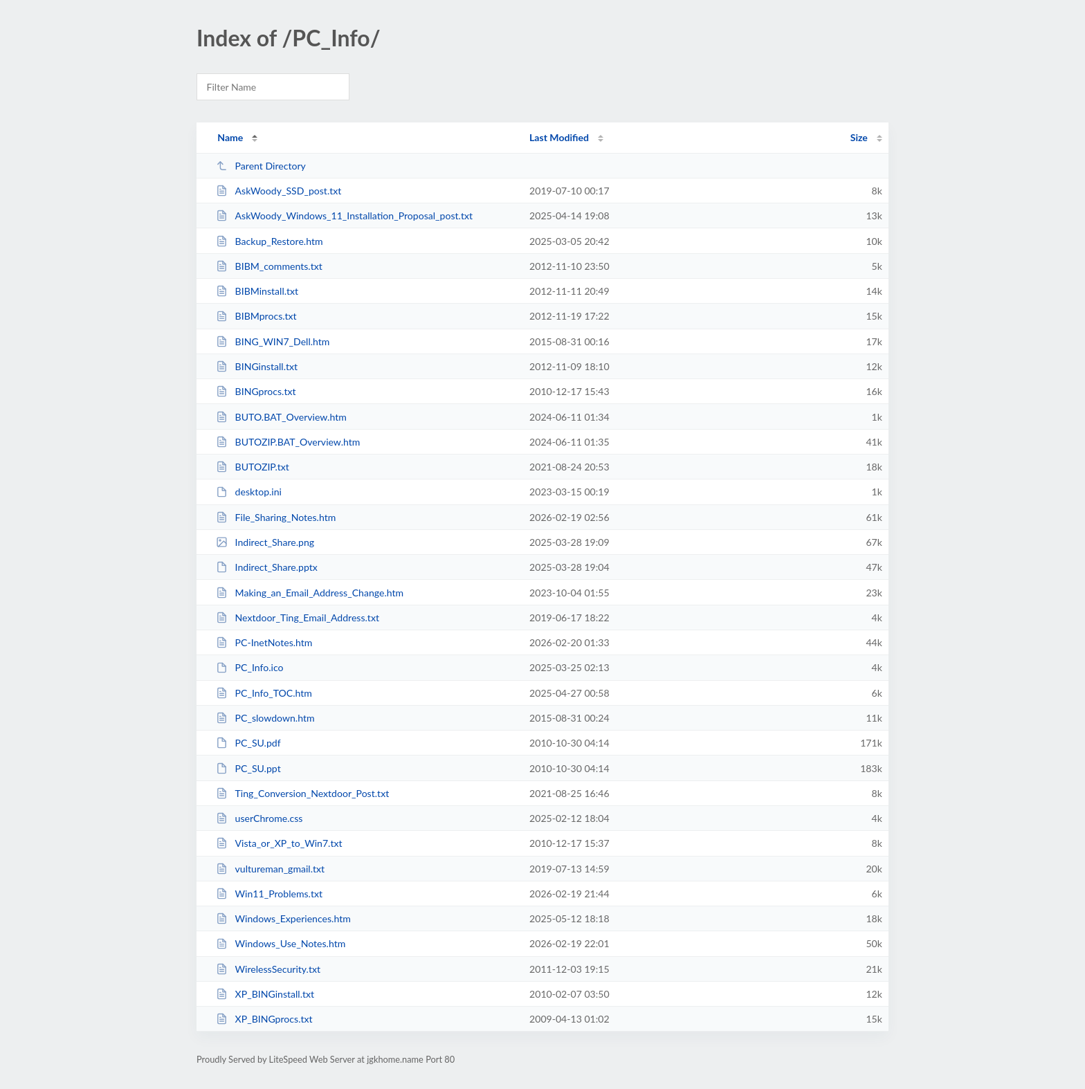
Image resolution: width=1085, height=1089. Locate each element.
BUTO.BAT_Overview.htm (281, 417)
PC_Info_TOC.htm (264, 693)
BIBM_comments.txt (269, 266)
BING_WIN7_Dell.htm (272, 341)
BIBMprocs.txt (256, 316)
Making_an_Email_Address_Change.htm (309, 592)
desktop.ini (249, 491)
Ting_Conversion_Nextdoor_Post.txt (302, 793)
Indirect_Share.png (265, 542)
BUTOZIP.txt (252, 467)
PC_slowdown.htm (265, 718)
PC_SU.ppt (248, 768)
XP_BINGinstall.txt (265, 994)
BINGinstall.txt (257, 366)
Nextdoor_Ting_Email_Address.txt (297, 617)
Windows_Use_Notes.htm (280, 943)
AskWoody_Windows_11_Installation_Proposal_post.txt (344, 215)
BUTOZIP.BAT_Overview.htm (288, 442)
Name (230, 137)
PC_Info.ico (249, 667)
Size (859, 137)
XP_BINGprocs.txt (264, 1019)
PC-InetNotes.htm (264, 642)
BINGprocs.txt (255, 391)
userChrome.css (259, 818)
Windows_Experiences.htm (283, 918)
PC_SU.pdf (248, 743)
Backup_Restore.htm (269, 241)
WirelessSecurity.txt (268, 969)
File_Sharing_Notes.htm (276, 517)
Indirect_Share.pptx (267, 567)
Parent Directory (261, 166)
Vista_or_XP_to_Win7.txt (279, 843)
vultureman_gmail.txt (270, 869)
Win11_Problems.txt (269, 893)
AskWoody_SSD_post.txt (278, 190)
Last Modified (559, 137)
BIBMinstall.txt (257, 291)
